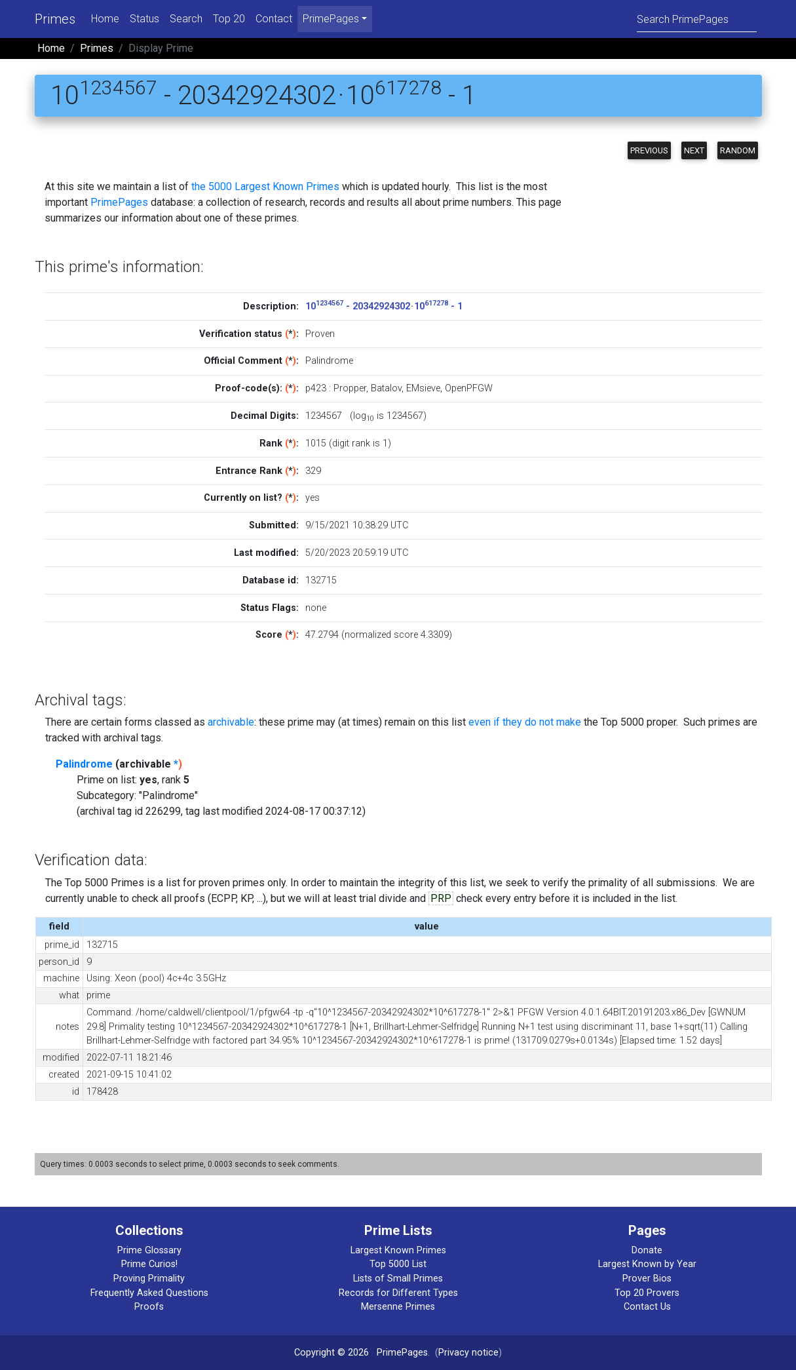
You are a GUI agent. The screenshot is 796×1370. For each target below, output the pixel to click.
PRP (440, 898)
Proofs (149, 1306)
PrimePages (119, 202)
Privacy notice (468, 1352)
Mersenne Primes (398, 1306)
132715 (321, 580)
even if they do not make (524, 722)
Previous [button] (649, 150)
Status (144, 18)
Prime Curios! (149, 1264)
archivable (231, 722)
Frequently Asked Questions (149, 1293)
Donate (647, 1250)
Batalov (386, 388)
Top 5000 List (398, 1264)
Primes (55, 19)
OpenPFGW (469, 388)
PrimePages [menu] (331, 18)
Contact (274, 18)
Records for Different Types (398, 1293)
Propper (349, 388)
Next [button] (694, 150)
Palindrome (84, 764)
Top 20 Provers (647, 1293)
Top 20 (229, 18)
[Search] (697, 18)
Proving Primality (149, 1278)
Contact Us (647, 1306)
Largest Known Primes (398, 1250)
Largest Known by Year (647, 1264)
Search (186, 18)
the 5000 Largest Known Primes (265, 186)
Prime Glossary (149, 1250)
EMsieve (423, 388)
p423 (315, 388)
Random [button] (737, 150)
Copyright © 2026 (331, 1352)
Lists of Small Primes (398, 1278)
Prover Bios (647, 1278)
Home (105, 18)
